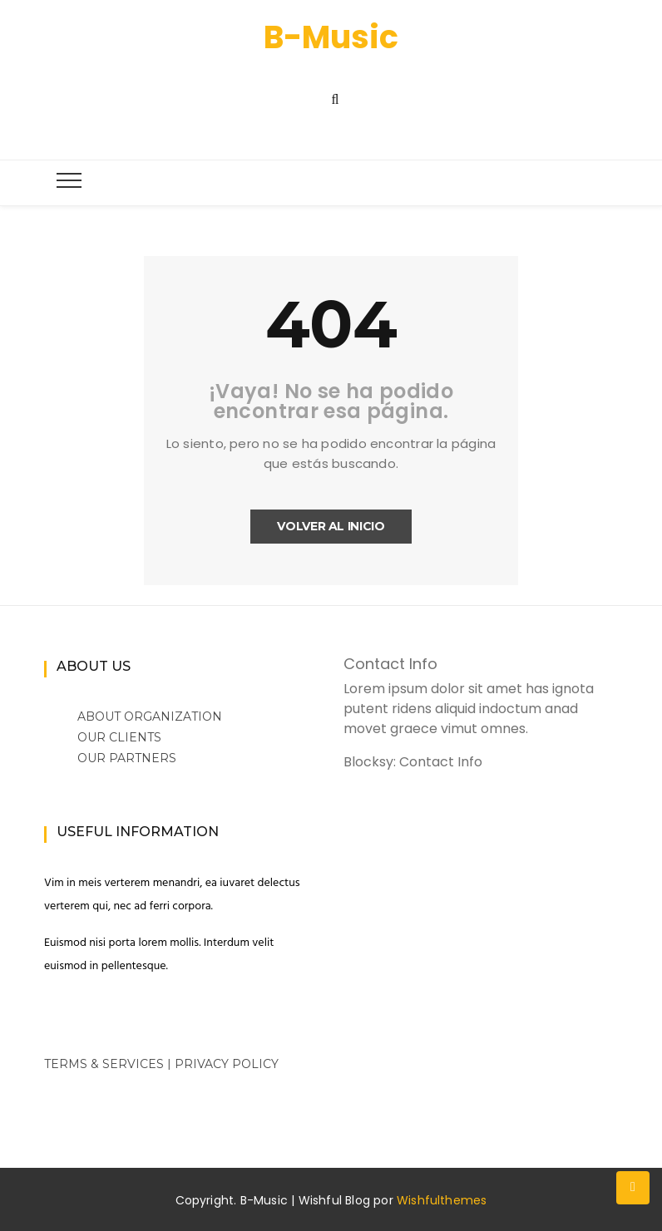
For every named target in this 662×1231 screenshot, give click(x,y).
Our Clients (119, 737)
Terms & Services (104, 1063)
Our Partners (126, 758)
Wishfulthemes (442, 1200)
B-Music (331, 37)
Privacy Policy (227, 1063)
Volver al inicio (330, 526)
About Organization (149, 716)
